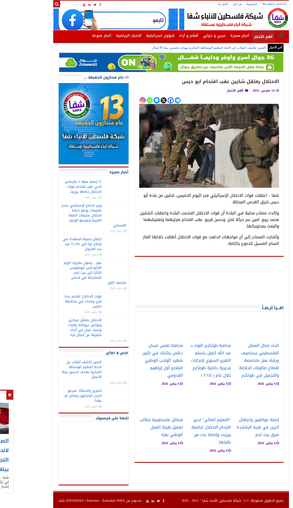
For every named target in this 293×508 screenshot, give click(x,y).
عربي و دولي (189, 35)
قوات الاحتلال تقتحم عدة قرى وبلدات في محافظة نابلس (58, 301)
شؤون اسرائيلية (136, 35)
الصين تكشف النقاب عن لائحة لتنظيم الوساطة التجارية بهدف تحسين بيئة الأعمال (184, 47)
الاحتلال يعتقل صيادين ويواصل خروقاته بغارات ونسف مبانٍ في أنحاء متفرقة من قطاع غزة (60, 327)
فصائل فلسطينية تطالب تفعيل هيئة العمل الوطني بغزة (136, 427)
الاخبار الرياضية (104, 35)
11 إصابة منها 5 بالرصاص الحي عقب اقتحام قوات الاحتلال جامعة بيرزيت (58, 187)
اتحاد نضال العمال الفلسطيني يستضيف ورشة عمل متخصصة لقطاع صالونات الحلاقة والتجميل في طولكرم (234, 360)
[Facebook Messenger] (132, 100)
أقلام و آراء (164, 35)
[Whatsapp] (125, 100)
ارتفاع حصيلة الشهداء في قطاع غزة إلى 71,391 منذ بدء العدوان (57, 244)
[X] (139, 100)
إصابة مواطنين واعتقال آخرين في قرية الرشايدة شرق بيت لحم (233, 427)
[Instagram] (118, 100)
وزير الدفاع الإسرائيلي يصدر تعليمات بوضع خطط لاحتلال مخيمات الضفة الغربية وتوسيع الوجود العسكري (69, 215)
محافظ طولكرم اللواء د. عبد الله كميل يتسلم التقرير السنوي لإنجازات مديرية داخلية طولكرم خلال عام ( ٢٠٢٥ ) (185, 360)
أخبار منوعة (77, 35)
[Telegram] (153, 100)
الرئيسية (227, 4)
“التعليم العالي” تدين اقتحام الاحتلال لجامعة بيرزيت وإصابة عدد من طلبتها (186, 431)
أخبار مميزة (215, 35)
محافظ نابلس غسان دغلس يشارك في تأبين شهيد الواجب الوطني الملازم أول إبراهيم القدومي (138, 360)
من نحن (212, 4)
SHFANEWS (50, 500)
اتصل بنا (199, 4)
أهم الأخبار (238, 36)
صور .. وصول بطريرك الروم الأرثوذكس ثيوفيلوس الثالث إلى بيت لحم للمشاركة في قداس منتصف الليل (70, 273)
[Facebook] (146, 100)
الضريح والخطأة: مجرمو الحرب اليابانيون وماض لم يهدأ (58, 395)
